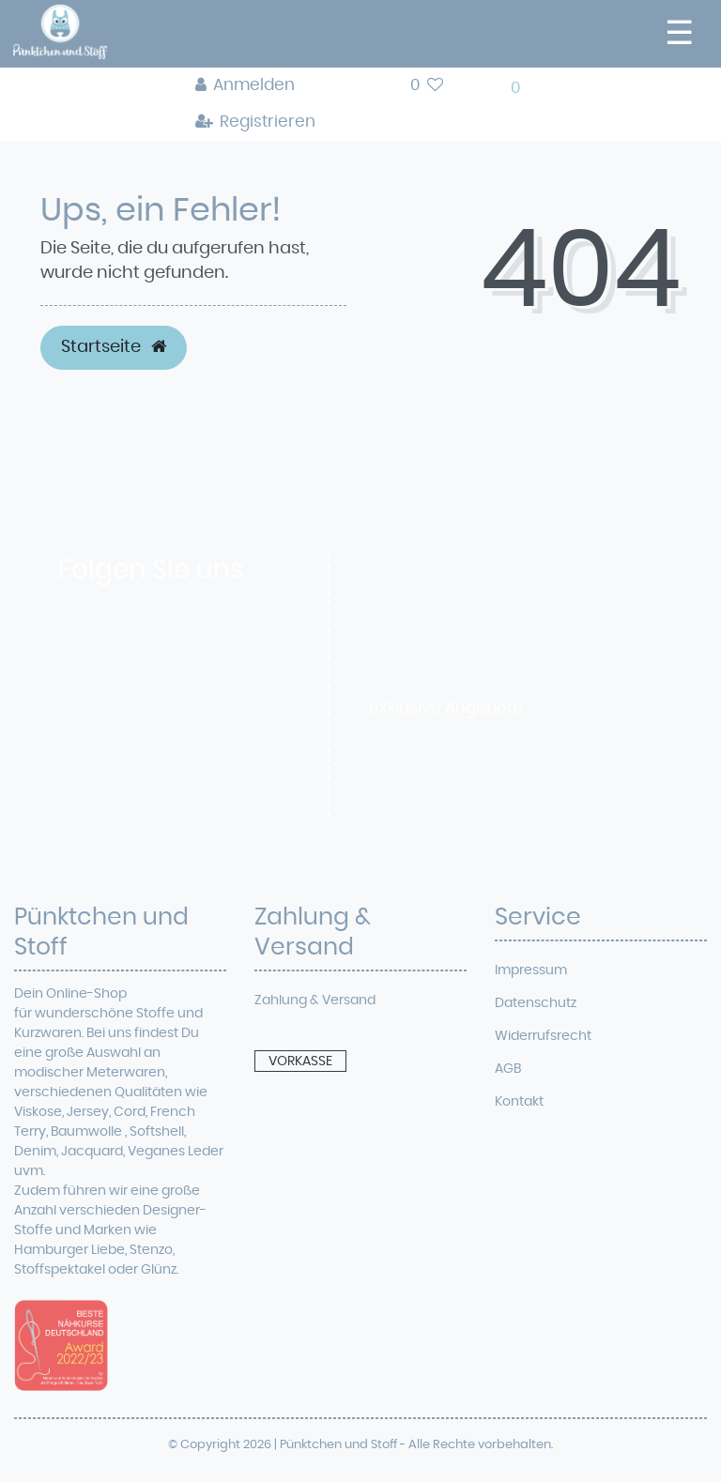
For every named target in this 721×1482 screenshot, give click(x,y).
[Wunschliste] (426, 86)
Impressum (531, 970)
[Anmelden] (256, 86)
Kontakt (519, 1101)
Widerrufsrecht (543, 1036)
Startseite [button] (113, 347)
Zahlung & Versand (315, 1000)
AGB (508, 1069)
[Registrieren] (256, 122)
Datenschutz (535, 1003)
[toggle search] (362, 91)
